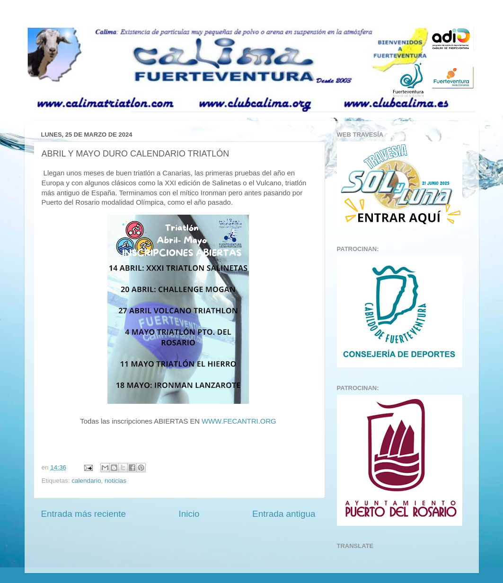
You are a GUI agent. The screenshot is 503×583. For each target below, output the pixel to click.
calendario (86, 480)
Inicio (189, 514)
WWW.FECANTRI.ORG (239, 421)
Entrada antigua (283, 514)
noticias (115, 480)
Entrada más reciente (83, 514)
